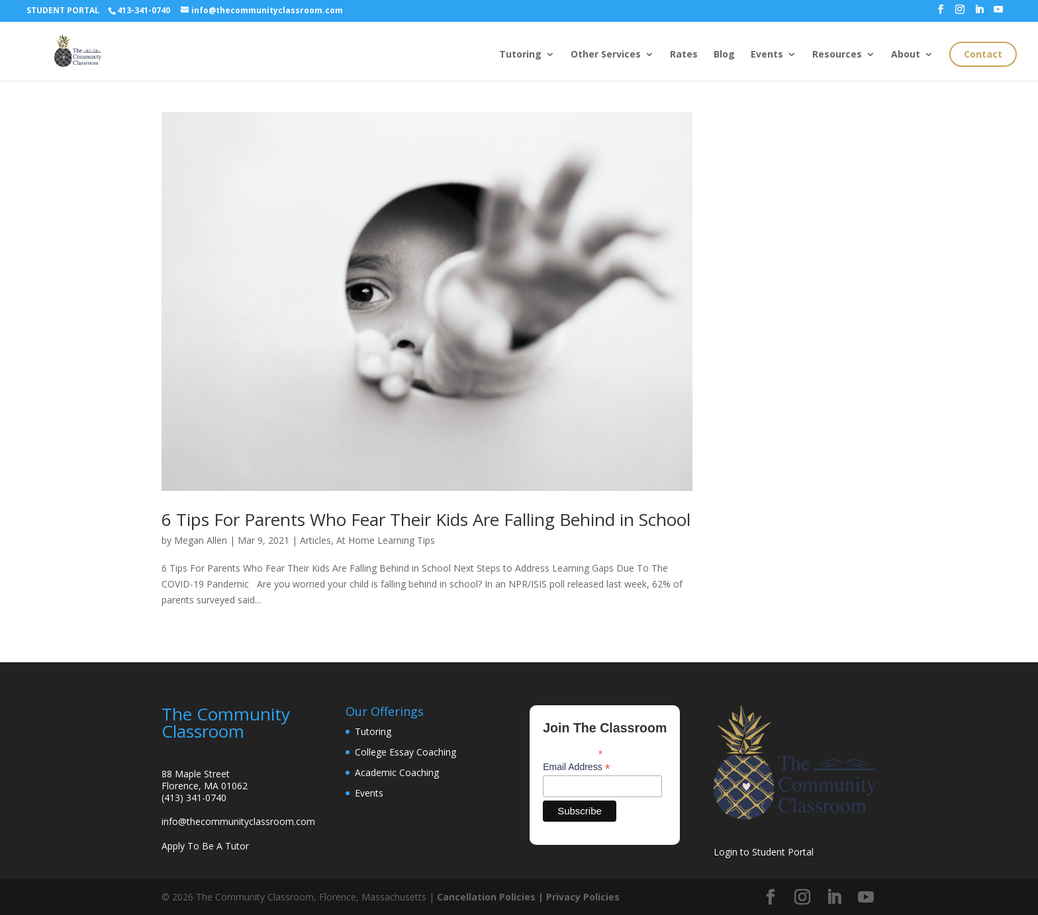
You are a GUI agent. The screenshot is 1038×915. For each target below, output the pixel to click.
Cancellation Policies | (491, 897)
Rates (684, 55)
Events (767, 55)
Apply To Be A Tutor (205, 846)
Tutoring (520, 55)
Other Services (606, 55)
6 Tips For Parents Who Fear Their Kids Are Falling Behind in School (426, 519)
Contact (983, 54)
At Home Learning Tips (385, 540)
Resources (837, 55)
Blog (724, 55)
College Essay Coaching (405, 752)
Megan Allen (200, 540)
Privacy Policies (583, 897)
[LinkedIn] (979, 13)
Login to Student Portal (764, 852)
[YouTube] (998, 13)
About (905, 55)
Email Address (576, 767)
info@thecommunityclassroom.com (238, 821)
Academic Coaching (397, 772)
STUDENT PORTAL (62, 10)
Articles (315, 540)
